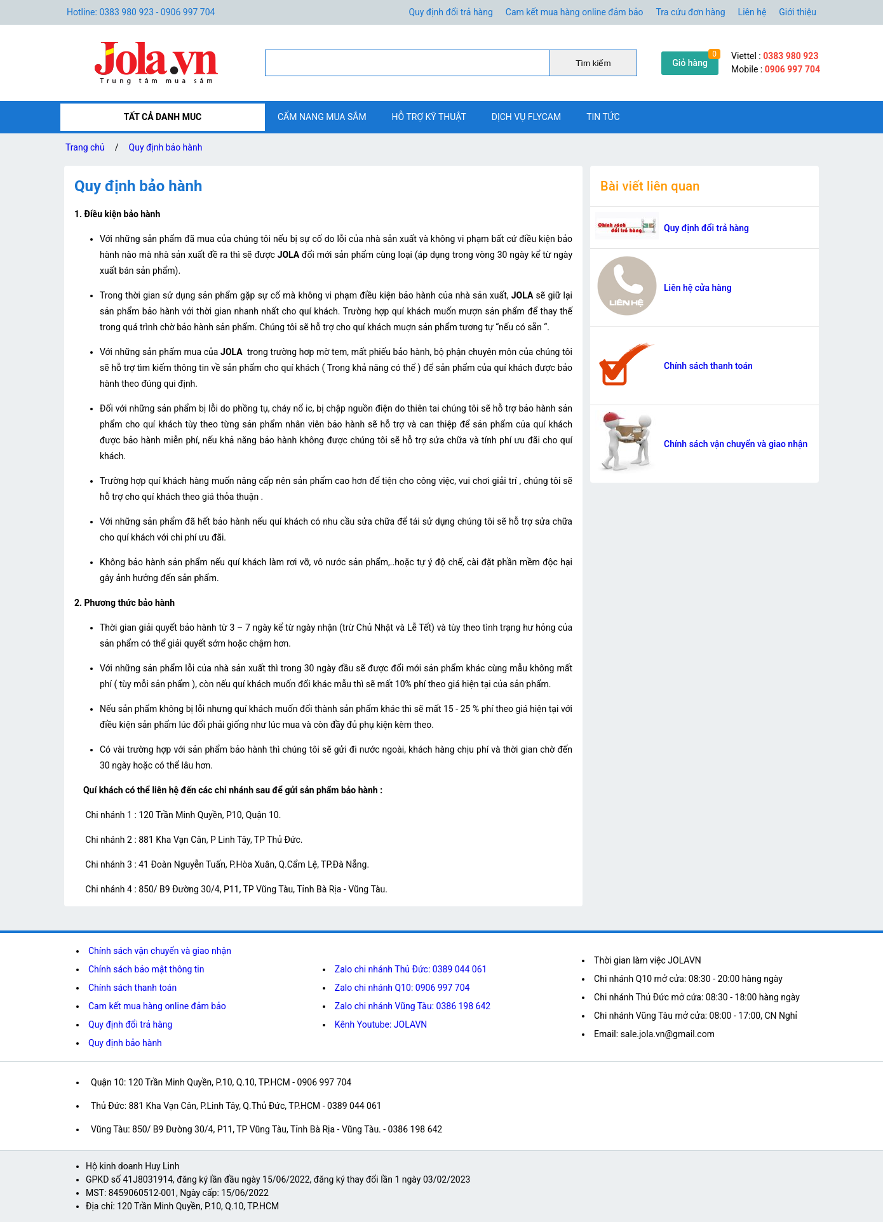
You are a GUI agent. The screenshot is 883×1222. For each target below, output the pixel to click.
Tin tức (603, 117)
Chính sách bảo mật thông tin (146, 969)
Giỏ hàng (690, 63)
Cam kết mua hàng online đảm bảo (575, 12)
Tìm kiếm (593, 63)
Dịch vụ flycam (526, 117)
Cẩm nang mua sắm (322, 117)
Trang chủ (85, 147)
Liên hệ (752, 12)
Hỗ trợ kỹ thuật (429, 117)
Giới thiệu (797, 12)
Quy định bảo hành (166, 147)
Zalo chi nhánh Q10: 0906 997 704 (402, 988)
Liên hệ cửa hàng (698, 288)
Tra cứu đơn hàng (690, 12)
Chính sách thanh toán (708, 366)
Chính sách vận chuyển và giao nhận (735, 444)
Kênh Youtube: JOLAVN (381, 1024)
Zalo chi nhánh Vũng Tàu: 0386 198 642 (412, 1006)
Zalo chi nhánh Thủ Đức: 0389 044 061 (411, 969)
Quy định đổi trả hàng (450, 12)
